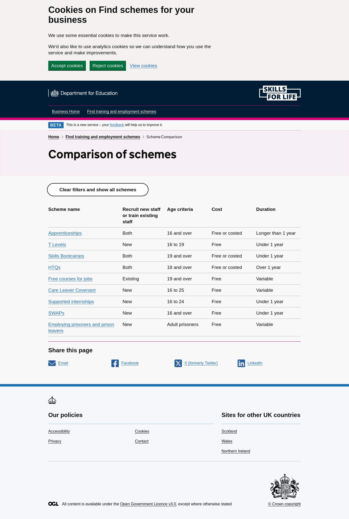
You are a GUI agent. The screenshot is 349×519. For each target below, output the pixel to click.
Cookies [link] (142, 431)
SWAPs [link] (56, 313)
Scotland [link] (229, 431)
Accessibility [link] (59, 431)
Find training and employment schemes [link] (121, 111)
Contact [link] (142, 441)
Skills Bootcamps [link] (66, 256)
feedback (117, 125)
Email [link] (63, 363)
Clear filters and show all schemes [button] (97, 189)
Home (53, 137)
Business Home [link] (66, 111)
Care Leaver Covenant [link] (72, 290)
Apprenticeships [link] (65, 233)
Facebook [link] (130, 363)
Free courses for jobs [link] (70, 278)
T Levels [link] (57, 244)
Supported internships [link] (71, 301)
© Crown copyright (284, 504)
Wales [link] (227, 441)
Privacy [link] (54, 441)
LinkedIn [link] (255, 363)
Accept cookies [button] (67, 65)
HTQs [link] (54, 267)
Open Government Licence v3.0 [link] (148, 504)
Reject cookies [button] (108, 65)
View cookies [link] (143, 65)
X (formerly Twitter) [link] (201, 363)
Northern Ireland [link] (236, 451)
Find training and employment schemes (103, 137)
